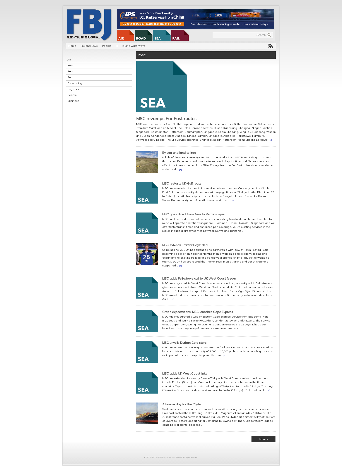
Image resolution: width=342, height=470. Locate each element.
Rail (69, 77)
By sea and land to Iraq (179, 153)
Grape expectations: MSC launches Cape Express (197, 312)
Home (72, 45)
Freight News (89, 45)
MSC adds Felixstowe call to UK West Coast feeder (199, 278)
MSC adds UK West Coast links (184, 373)
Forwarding (74, 83)
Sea (70, 71)
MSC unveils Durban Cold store (184, 343)
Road (70, 65)
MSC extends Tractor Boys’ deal (185, 245)
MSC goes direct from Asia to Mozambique (193, 214)
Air (69, 59)
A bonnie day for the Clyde (181, 404)
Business (73, 100)
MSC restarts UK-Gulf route (181, 183)
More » (263, 439)
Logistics (73, 89)
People (106, 45)
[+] (270, 139)
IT (117, 45)
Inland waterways (133, 45)
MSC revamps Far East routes (166, 118)
